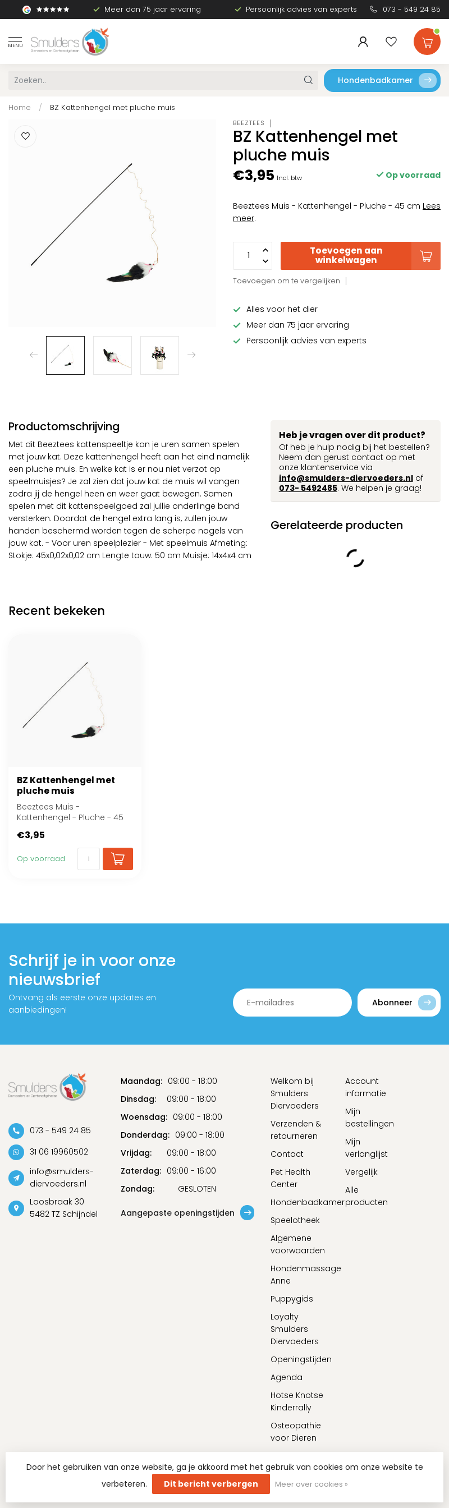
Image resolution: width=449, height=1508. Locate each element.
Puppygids (292, 1298)
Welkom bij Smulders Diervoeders (295, 1093)
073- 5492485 (308, 488)
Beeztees (249, 123)
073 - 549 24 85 (412, 9)
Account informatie (365, 1087)
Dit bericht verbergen (211, 1483)
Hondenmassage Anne (299, 1274)
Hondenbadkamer (387, 80)
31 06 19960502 (59, 1151)
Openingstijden (299, 1359)
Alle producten (366, 1196)
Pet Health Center (290, 1178)
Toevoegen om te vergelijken (286, 281)
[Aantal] (88, 859)
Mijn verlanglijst (366, 1148)
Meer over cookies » (311, 1484)
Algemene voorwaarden (298, 1244)
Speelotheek (295, 1220)
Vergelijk (361, 1172)
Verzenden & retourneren (296, 1130)
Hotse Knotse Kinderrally (297, 1401)
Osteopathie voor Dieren (296, 1431)
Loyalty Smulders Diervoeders (295, 1329)
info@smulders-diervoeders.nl (346, 478)
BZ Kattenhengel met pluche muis (112, 107)
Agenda (287, 1377)
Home (19, 107)
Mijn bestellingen (369, 1117)
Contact (287, 1154)
